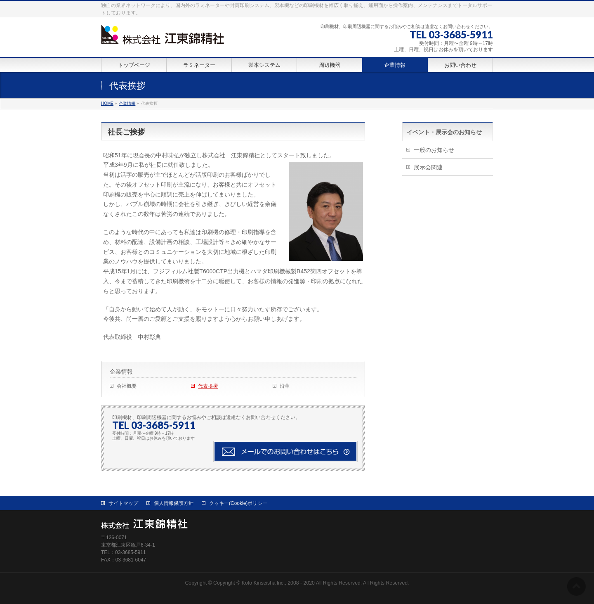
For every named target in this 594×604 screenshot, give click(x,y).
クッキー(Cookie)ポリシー (238, 503)
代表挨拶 (208, 386)
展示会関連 (428, 167)
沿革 (285, 386)
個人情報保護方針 (173, 503)
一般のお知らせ (434, 150)
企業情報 (121, 371)
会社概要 (127, 386)
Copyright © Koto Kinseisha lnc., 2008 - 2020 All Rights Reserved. (287, 583)
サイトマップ (123, 503)
